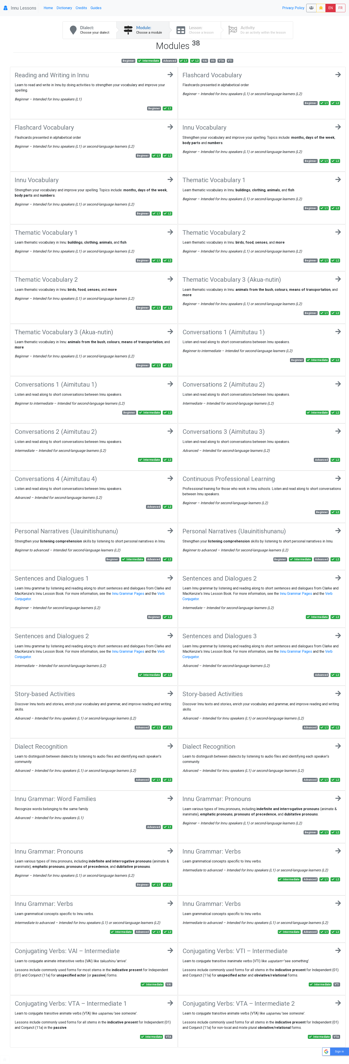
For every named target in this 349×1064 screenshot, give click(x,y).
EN (330, 8)
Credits (81, 8)
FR (340, 8)
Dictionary (64, 8)
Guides (96, 8)
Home (48, 8)
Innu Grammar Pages (128, 593)
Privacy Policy (293, 8)
